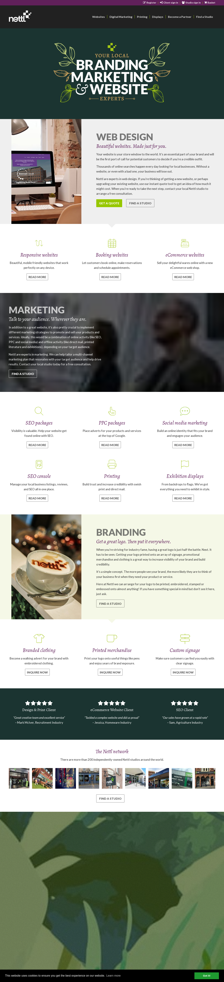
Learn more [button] (113, 975)
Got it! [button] (206, 975)
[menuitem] (149, 3)
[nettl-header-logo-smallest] (33, 16)
